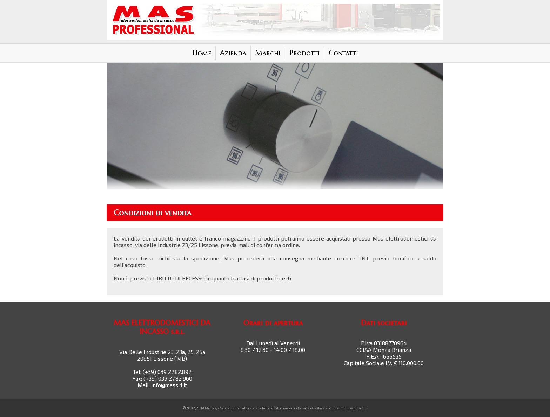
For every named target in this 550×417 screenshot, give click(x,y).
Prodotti (304, 53)
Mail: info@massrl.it (162, 385)
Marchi (268, 53)
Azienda (233, 53)
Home (201, 53)
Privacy (303, 408)
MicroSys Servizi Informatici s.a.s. (232, 408)
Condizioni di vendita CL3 (347, 408)
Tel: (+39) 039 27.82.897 (162, 371)
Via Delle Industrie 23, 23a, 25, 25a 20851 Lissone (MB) (162, 355)
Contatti (343, 53)
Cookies (318, 408)
